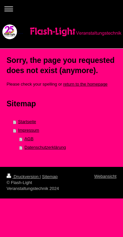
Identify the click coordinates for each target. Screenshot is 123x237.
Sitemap (50, 176)
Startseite (27, 121)
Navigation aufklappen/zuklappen (61, 9)
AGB (29, 138)
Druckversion (23, 176)
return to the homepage (85, 84)
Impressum (28, 130)
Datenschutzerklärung (45, 147)
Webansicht (105, 176)
